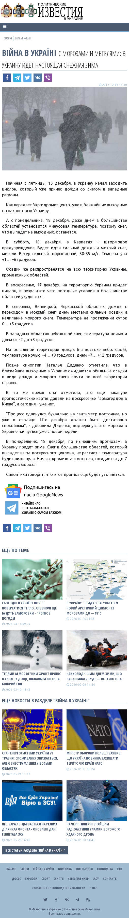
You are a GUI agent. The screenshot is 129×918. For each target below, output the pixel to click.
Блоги (25, 869)
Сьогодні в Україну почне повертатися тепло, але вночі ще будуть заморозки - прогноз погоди (29, 611)
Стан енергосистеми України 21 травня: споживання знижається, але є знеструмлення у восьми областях (30, 761)
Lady (96, 879)
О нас (93, 888)
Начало (11, 869)
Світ (120, 869)
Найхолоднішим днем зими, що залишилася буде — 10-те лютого (94, 676)
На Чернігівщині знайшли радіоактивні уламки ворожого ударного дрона (93, 829)
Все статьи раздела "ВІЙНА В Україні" (35, 850)
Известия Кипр (78, 879)
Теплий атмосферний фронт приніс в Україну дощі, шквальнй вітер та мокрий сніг (31, 678)
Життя (58, 879)
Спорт (45, 879)
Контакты (110, 879)
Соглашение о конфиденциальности (58, 888)
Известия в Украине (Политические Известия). (66, 909)
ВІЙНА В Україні (29, 52)
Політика (65, 869)
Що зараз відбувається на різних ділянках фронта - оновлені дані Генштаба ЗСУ (29, 829)
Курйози (31, 879)
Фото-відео (84, 869)
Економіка (105, 869)
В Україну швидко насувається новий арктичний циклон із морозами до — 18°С (92, 608)
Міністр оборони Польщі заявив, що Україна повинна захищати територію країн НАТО (94, 758)
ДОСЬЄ (16, 879)
